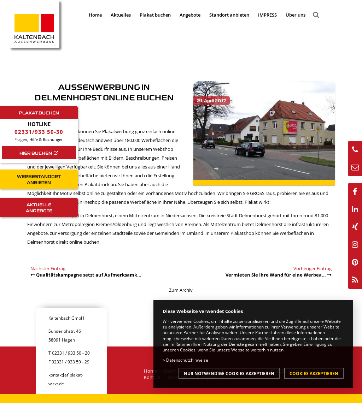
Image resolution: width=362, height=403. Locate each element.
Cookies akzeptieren (314, 373)
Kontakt (152, 377)
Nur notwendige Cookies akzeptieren (229, 373)
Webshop (163, 149)
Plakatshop (242, 233)
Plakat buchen (155, 15)
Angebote (190, 15)
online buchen (84, 242)
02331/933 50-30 (38, 131)
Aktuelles (121, 15)
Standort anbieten (229, 15)
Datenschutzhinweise (187, 360)
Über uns (295, 15)
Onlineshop (88, 202)
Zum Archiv (181, 290)
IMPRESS (267, 15)
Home (95, 15)
